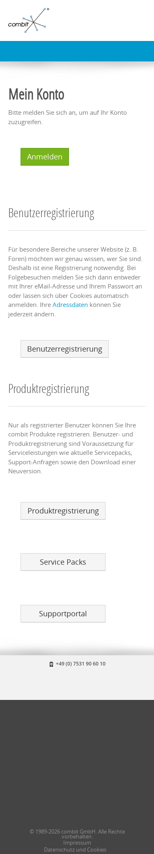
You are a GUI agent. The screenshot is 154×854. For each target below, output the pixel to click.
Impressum (77, 842)
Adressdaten (70, 304)
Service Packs (63, 562)
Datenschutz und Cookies (75, 849)
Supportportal (63, 613)
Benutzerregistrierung (64, 349)
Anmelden (44, 156)
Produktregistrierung (63, 511)
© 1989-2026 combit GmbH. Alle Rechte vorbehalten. (77, 834)
